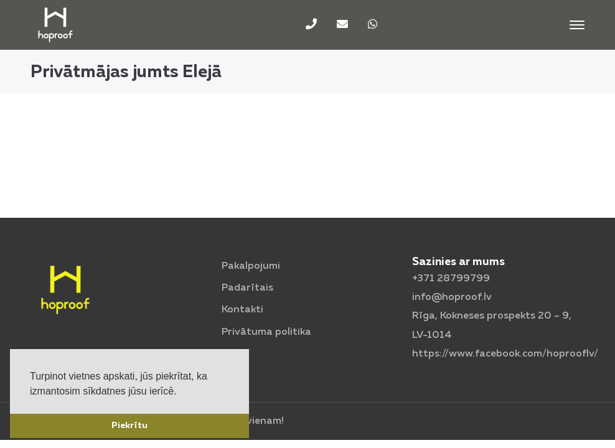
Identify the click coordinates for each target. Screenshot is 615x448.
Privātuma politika (266, 332)
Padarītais (247, 288)
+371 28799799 (451, 279)
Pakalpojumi (251, 266)
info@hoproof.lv (452, 297)
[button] (181, 392)
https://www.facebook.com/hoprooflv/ (505, 354)
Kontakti (242, 310)
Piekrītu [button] (129, 425)
